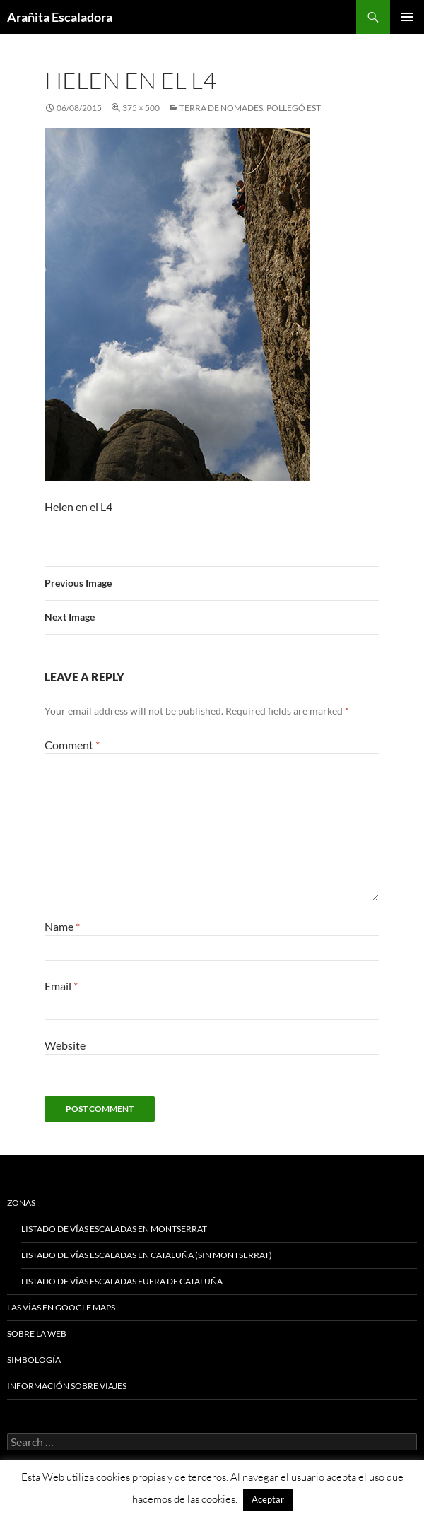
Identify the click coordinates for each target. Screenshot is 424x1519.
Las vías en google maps (61, 1307)
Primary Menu (407, 17)
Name (62, 926)
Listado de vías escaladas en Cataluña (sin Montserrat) (146, 1255)
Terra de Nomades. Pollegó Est (250, 107)
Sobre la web (36, 1333)
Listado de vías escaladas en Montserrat (114, 1229)
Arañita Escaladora (59, 17)
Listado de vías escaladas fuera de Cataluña (122, 1281)
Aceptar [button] (268, 1499)
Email (61, 985)
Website (65, 1045)
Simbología (34, 1359)
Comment (72, 744)
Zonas (21, 1202)
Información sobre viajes (66, 1385)
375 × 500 (141, 107)
